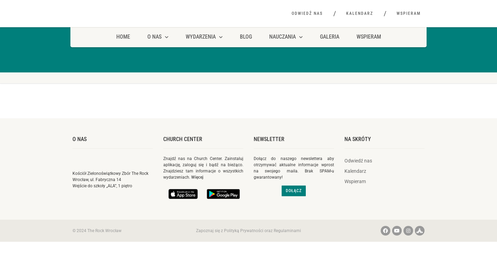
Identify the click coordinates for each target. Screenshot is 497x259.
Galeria (329, 47)
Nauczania (286, 47)
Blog (246, 47)
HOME (123, 47)
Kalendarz (359, 13)
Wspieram (409, 13)
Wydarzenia (204, 47)
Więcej (197, 188)
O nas (79, 149)
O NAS (157, 47)
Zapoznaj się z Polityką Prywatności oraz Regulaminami (248, 241)
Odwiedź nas (307, 13)
